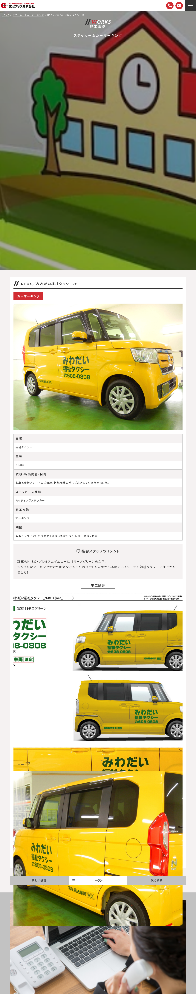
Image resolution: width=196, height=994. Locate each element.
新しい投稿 (39, 880)
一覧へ (88, 880)
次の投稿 (157, 880)
